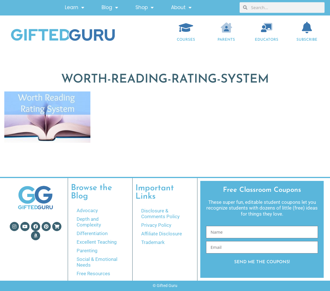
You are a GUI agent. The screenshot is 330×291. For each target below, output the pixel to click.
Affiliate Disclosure (161, 234)
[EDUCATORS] (266, 27)
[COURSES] (186, 27)
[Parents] (226, 27)
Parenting (87, 250)
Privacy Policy (156, 225)
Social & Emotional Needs (97, 262)
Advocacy (87, 210)
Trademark (153, 242)
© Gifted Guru (165, 285)
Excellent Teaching (97, 242)
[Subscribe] (307, 27)
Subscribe (306, 40)
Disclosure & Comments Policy (160, 213)
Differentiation (92, 233)
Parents (226, 40)
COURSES (186, 40)
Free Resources (93, 273)
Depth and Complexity (89, 222)
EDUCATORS (266, 40)
